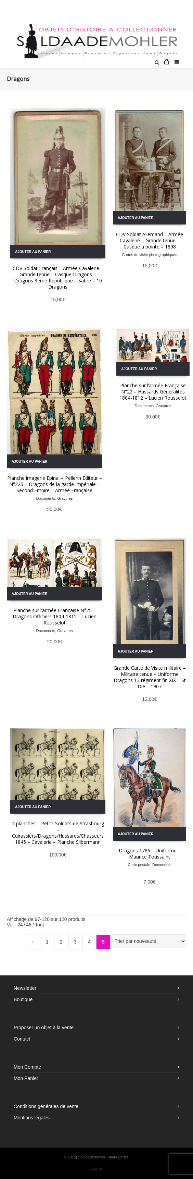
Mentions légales (32, 1117)
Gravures (65, 498)
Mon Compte (27, 1067)
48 (28, 924)
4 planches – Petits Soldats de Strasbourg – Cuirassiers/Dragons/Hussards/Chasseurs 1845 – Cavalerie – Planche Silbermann (58, 832)
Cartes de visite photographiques (149, 255)
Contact (22, 1039)
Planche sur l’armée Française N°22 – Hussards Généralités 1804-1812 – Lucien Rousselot (152, 391)
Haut (96, 1169)
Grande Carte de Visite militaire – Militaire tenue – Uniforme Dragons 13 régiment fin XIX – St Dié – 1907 (150, 677)
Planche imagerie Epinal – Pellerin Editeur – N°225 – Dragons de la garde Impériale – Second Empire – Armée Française (54, 484)
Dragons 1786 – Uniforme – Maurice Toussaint (150, 853)
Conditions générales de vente (46, 1106)
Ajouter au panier (33, 252)
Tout (39, 924)
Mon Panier (26, 1078)
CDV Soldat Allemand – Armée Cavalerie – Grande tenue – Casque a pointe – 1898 (149, 240)
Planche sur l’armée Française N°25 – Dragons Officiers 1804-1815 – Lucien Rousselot (54, 616)
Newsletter (25, 988)
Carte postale (139, 865)
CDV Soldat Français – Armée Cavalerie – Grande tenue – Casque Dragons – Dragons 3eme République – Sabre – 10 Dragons (58, 277)
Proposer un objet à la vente (44, 1027)
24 (20, 924)
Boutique (23, 999)
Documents (45, 498)
